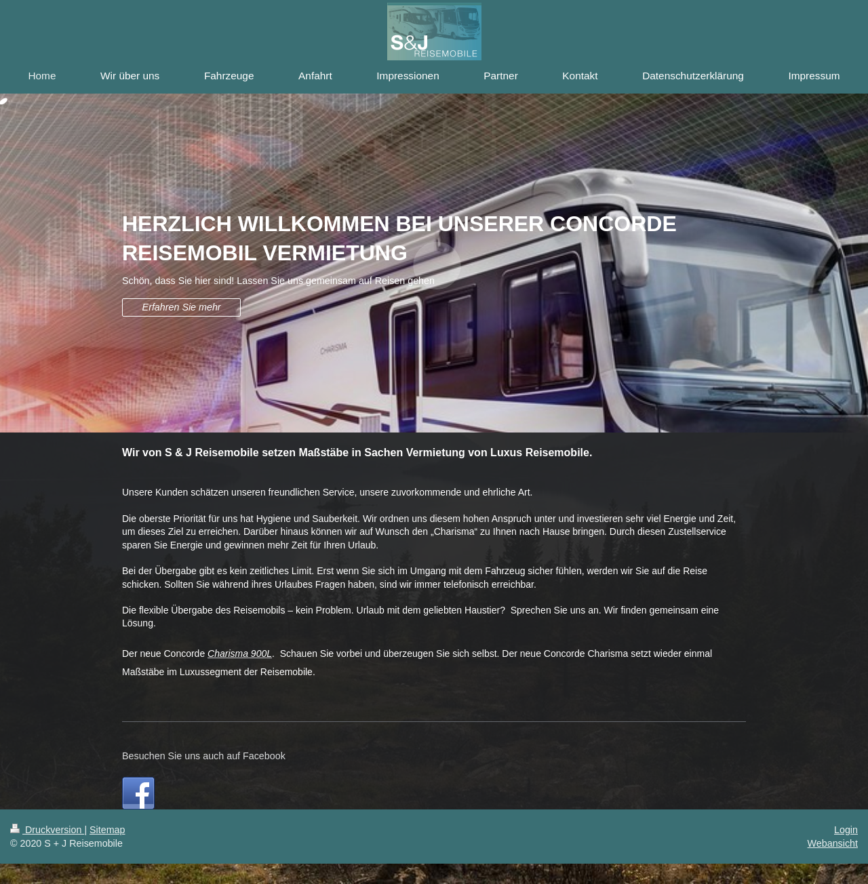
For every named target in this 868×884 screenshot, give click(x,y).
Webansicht (833, 843)
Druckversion (47, 829)
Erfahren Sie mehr (181, 307)
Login (846, 829)
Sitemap (107, 829)
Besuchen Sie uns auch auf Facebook (203, 755)
